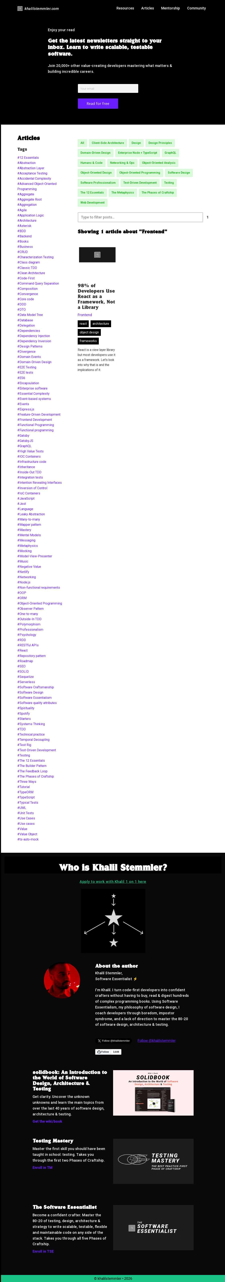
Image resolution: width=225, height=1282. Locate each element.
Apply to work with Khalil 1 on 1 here (113, 881)
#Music (22, 561)
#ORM (22, 598)
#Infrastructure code (31, 462)
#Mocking (24, 551)
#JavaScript (25, 498)
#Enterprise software (32, 388)
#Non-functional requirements (38, 587)
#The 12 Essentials (31, 760)
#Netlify (23, 572)
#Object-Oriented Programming (39, 603)
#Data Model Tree (30, 315)
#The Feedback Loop (32, 771)
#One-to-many (27, 614)
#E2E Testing (26, 367)
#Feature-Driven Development (38, 414)
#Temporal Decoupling (33, 740)
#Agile (22, 210)
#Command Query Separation (38, 283)
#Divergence (26, 352)
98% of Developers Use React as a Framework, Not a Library (96, 297)
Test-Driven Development (140, 182)
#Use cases (26, 824)
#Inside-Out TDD (29, 472)
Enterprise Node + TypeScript (137, 153)
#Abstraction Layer (30, 168)
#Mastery (24, 530)
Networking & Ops (122, 163)
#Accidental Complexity (34, 178)
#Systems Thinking (31, 724)
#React (22, 650)
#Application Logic (30, 215)
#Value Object (27, 834)
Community (196, 8)
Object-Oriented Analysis (158, 163)
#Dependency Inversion (34, 341)
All (82, 143)
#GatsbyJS (25, 441)
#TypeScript (26, 797)
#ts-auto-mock (28, 839)
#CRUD (22, 252)
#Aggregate (25, 194)
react (83, 324)
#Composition (27, 289)
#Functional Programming (35, 425)
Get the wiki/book (47, 1121)
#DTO (21, 310)
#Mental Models (29, 535)
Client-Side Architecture (108, 143)
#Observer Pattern (30, 609)
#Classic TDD (27, 268)
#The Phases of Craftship (35, 776)
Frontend (85, 315)
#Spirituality (25, 708)
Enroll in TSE (43, 1251)
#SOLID (23, 671)
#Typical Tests (27, 802)
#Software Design (30, 692)
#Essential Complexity (33, 394)
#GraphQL (24, 446)
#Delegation (26, 325)
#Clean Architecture (31, 273)
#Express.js (25, 409)
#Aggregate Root (29, 199)
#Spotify (23, 713)
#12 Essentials (28, 158)
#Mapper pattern (29, 525)
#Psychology (26, 635)
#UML (21, 808)
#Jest (21, 504)
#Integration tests (30, 477)
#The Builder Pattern (31, 766)
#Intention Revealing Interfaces (39, 483)
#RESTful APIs (28, 645)
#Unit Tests (25, 813)
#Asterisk (24, 226)
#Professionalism (30, 629)
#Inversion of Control (32, 488)
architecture (101, 324)
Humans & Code (91, 163)
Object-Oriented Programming (139, 172)
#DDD (21, 304)
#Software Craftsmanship (35, 687)
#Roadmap (25, 661)
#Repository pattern (31, 656)
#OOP (21, 593)
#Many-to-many (28, 519)
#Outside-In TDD (29, 619)
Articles (147, 8)
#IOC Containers (29, 456)
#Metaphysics (27, 546)
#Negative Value (29, 567)
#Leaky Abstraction (31, 514)
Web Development (92, 202)
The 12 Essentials (92, 192)
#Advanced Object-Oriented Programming (37, 186)
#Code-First (26, 278)
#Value (22, 829)
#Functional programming (35, 430)
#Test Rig (24, 745)
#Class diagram (28, 262)
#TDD (21, 729)
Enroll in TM (43, 1167)
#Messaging (26, 540)
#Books (23, 241)
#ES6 (21, 378)
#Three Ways (26, 782)
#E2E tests (25, 372)
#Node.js (23, 582)
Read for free (98, 103)
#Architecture (26, 220)
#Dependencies (28, 331)
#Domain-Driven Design (34, 362)
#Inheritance (26, 467)
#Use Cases (26, 818)
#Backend (24, 236)
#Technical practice (31, 734)
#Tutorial (23, 787)
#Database (25, 320)
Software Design (179, 172)
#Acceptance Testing (32, 173)
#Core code (25, 299)
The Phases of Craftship (158, 192)
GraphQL (170, 153)
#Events (23, 404)
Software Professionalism (98, 182)
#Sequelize (25, 677)
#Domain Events (29, 357)
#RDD (21, 640)
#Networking (26, 577)
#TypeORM (25, 792)
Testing (169, 182)
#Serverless (26, 682)
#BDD (21, 231)
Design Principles (160, 143)
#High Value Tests (30, 451)
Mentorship (170, 8)
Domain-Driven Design (95, 153)
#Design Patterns (29, 346)
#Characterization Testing (35, 257)
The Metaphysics (122, 192)
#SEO (21, 666)
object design (89, 332)
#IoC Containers (28, 493)
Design (136, 143)
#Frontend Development (34, 420)
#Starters (24, 719)
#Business (25, 247)
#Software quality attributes (37, 703)
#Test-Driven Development (36, 750)
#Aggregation (27, 205)
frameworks (88, 341)
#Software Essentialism (34, 698)
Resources (125, 8)
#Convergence (27, 294)
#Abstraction (26, 163)
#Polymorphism (28, 624)
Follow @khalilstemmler (157, 1040)
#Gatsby (23, 436)
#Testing (23, 755)
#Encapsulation (28, 383)
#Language (25, 509)
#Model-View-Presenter (34, 556)
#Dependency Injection (33, 336)
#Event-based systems (34, 399)
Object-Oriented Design (96, 172)
